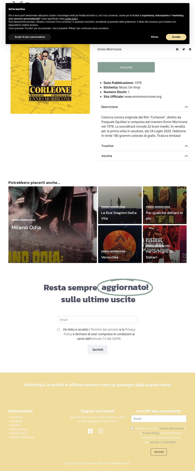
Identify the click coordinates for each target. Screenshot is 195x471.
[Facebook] (92, 430)
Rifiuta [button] (154, 37)
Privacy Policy (18, 429)
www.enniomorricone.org (143, 96)
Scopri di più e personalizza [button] (30, 37)
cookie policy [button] (71, 18)
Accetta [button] (176, 37)
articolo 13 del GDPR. (106, 339)
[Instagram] (102, 430)
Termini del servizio (105, 329)
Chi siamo (16, 417)
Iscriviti (97, 349)
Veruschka (109, 257)
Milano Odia (26, 227)
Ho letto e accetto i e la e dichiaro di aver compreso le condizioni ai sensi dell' (99, 334)
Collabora (16, 421)
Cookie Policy (18, 433)
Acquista (126, 67)
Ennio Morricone (109, 49)
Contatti (15, 425)
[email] (97, 319)
